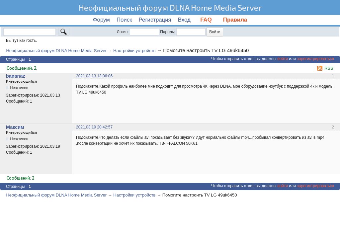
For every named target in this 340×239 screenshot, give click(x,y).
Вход (184, 20)
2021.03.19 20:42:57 (94, 127)
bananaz (15, 76)
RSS (328, 68)
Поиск (124, 20)
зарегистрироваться (315, 58)
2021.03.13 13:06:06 (94, 76)
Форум (101, 20)
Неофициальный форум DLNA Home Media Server (170, 7)
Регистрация (155, 20)
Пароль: (167, 32)
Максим (15, 127)
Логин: (123, 32)
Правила (235, 20)
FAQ (206, 20)
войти (282, 58)
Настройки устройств (134, 50)
